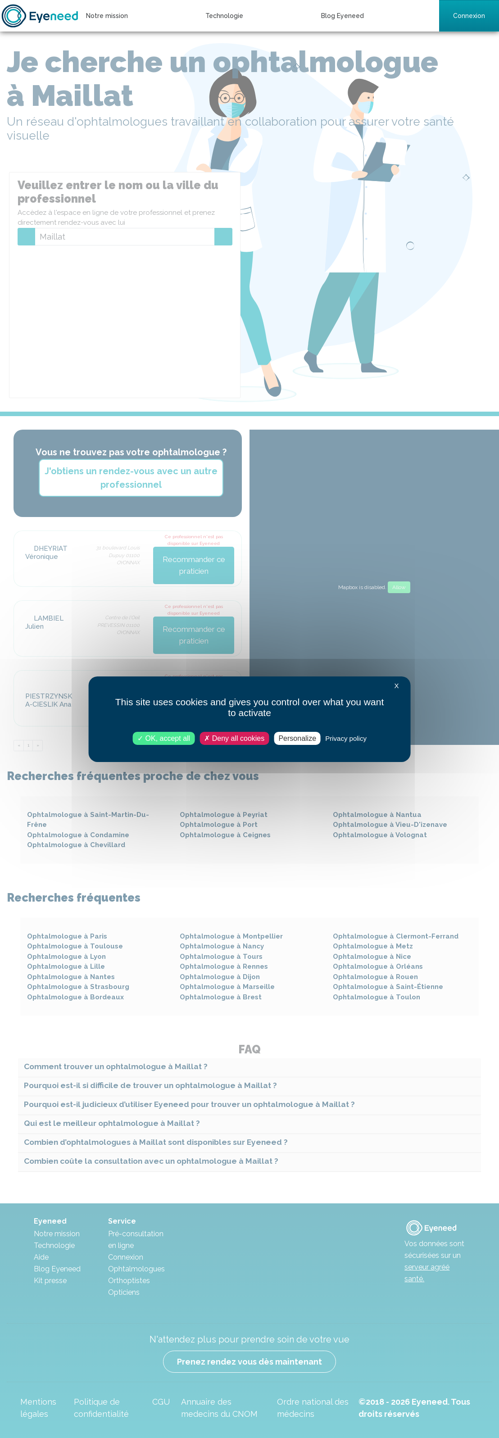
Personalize (297, 738)
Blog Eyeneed (342, 15)
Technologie (224, 15)
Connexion (469, 15)
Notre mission (107, 15)
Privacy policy (346, 738)
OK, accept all (163, 738)
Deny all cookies (234, 738)
